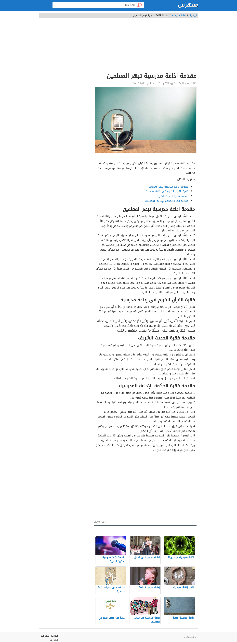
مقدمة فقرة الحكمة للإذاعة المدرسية (166, 200)
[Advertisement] (145, 47)
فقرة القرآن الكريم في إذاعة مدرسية (167, 191)
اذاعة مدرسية (178, 15)
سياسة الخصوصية (49, 636)
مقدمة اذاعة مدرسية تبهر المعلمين (167, 186)
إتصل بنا (54, 640)
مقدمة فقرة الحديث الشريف (172, 196)
